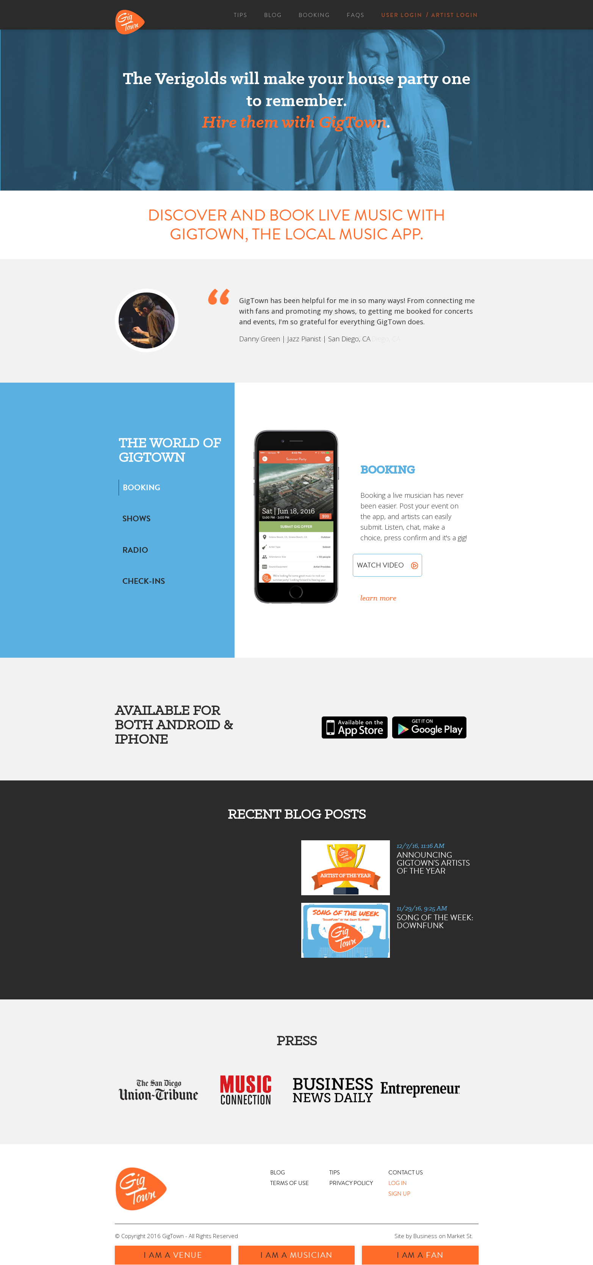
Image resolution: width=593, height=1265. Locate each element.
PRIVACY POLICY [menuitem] (351, 1183)
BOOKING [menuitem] (314, 15)
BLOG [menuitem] (273, 15)
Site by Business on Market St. (433, 1236)
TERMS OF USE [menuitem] (289, 1183)
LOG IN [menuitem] (397, 1183)
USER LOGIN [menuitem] (401, 15)
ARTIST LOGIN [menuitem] (454, 15)
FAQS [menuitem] (356, 15)
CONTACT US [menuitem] (405, 1172)
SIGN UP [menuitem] (399, 1194)
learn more (378, 598)
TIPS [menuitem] (240, 15)
